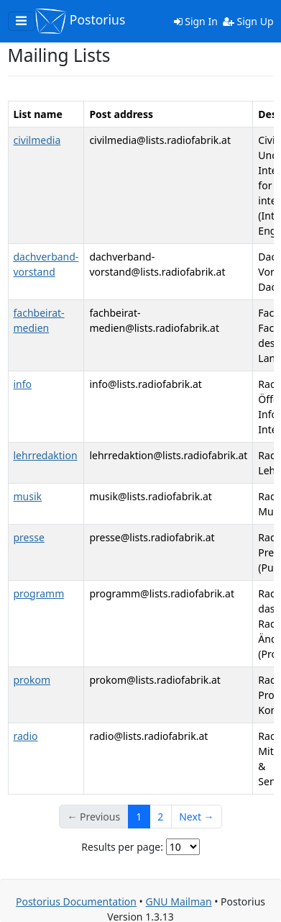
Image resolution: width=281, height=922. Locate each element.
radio (26, 736)
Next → (196, 816)
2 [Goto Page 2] (160, 816)
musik (28, 496)
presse (29, 537)
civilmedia (37, 140)
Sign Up (248, 21)
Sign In (196, 21)
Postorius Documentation (76, 901)
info (23, 384)
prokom (32, 680)
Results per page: (122, 847)
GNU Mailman (178, 901)
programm (39, 593)
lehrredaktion (46, 455)
